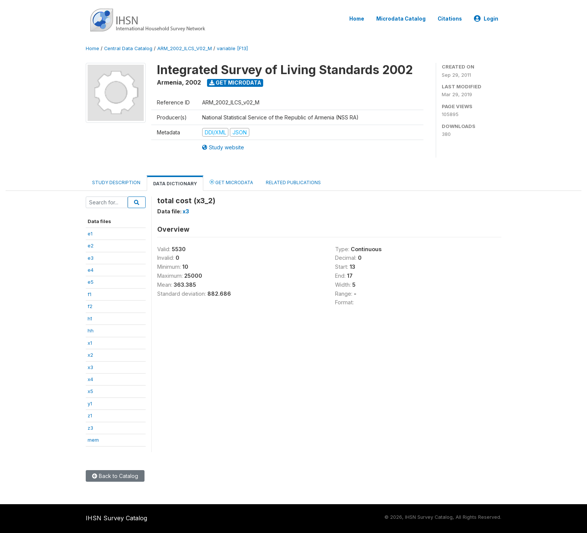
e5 (91, 282)
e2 (91, 246)
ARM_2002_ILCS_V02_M (184, 48)
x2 (90, 355)
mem (93, 440)
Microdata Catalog (401, 19)
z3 (90, 428)
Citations (450, 19)
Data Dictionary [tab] (175, 183)
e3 (91, 258)
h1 (90, 319)
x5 (90, 391)
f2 (90, 306)
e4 (91, 270)
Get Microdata (235, 82)
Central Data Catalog (128, 48)
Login (486, 19)
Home (356, 19)
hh (91, 330)
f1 (89, 294)
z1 (90, 415)
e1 (90, 234)
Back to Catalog (115, 476)
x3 (90, 367)
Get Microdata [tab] (231, 182)
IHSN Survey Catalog (116, 518)
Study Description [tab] (116, 182)
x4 (90, 379)
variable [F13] (232, 48)
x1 (90, 343)
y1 (90, 403)
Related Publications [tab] (293, 182)
